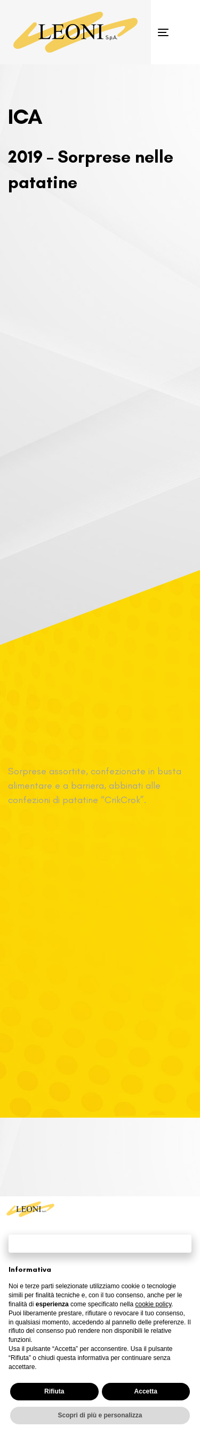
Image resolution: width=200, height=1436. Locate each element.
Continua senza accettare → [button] (100, 1243)
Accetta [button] (145, 1391)
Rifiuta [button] (54, 1391)
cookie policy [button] (153, 1304)
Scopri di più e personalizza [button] (100, 1415)
